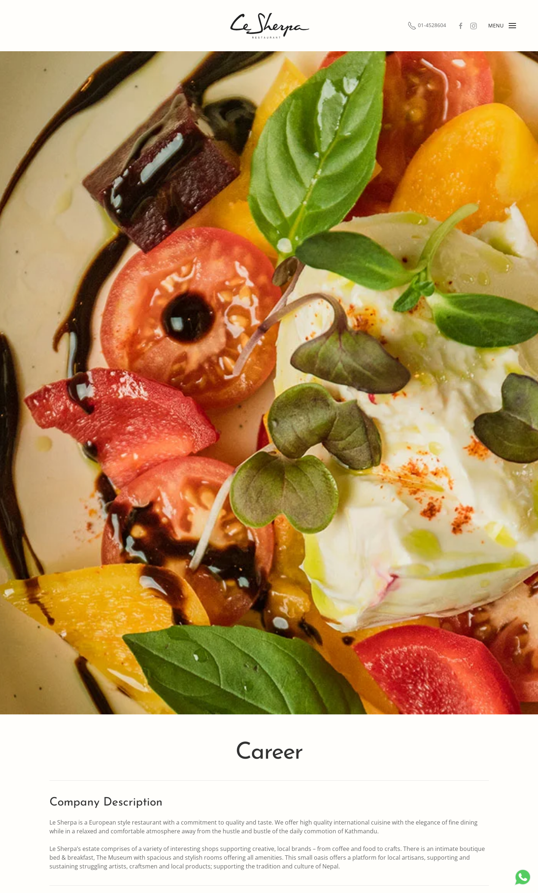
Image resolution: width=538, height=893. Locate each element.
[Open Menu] (502, 25)
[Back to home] (269, 25)
